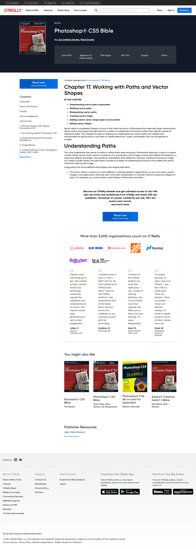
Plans (159, 10)
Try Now (184, 10)
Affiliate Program (11, 500)
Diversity (7, 509)
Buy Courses (80, 10)
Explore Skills (32, 10)
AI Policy (39, 492)
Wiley (164, 55)
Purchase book (71, 436)
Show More (25, 157)
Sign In (171, 10)
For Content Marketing (89, 3)
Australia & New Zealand (72, 479)
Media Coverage (11, 492)
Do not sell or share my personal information (22, 533)
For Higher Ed (50, 3)
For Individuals (68, 3)
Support (40, 474)
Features (48, 10)
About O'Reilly (11, 474)
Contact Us (40, 479)
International (68, 474)
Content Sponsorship (13, 513)
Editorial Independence (43, 542)
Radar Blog (63, 10)
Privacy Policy (42, 488)
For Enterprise (13, 3)
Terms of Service (10, 542)
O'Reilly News (9, 488)
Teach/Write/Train (12, 479)
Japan (63, 483)
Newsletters (41, 483)
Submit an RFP (10, 504)
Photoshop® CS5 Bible (98, 80)
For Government (31, 3)
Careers (7, 483)
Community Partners (13, 496)
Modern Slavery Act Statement (68, 542)
